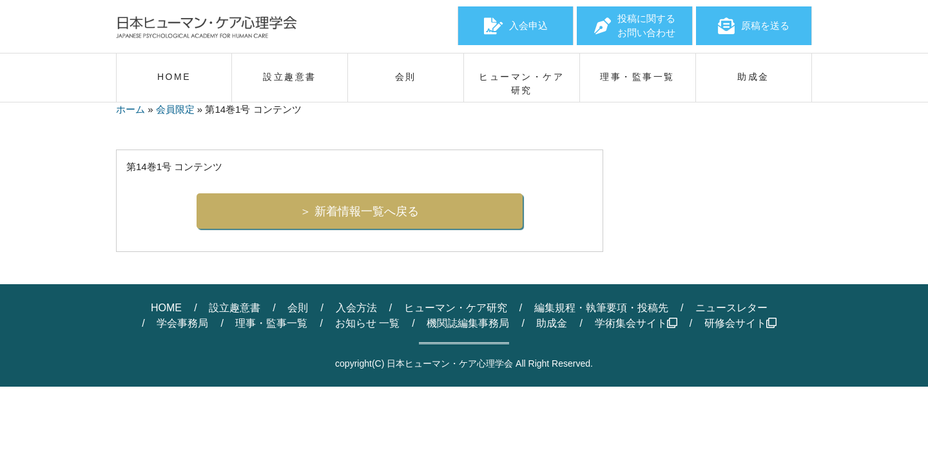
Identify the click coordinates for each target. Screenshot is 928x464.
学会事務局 (182, 323)
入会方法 (356, 307)
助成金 (551, 323)
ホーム (130, 109)
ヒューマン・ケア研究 (455, 307)
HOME (166, 307)
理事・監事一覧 (271, 323)
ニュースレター (731, 307)
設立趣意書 (234, 307)
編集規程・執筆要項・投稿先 (601, 307)
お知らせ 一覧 (367, 323)
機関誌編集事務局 (468, 323)
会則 (297, 307)
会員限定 (175, 109)
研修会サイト (740, 323)
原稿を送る (753, 25)
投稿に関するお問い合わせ (634, 26)
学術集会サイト (636, 323)
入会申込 (516, 25)
